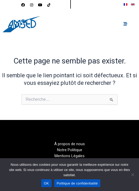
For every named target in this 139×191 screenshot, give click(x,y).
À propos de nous (69, 144)
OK (46, 183)
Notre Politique (69, 150)
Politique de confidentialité (77, 183)
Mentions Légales (69, 156)
